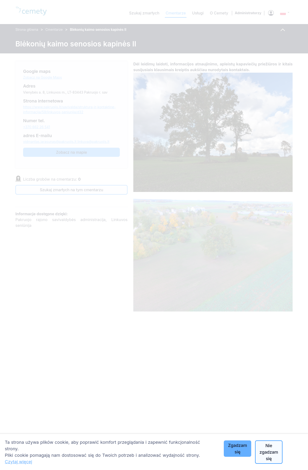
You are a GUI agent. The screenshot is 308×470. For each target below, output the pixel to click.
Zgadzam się (237, 448)
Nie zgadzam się (268, 452)
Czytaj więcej (18, 461)
